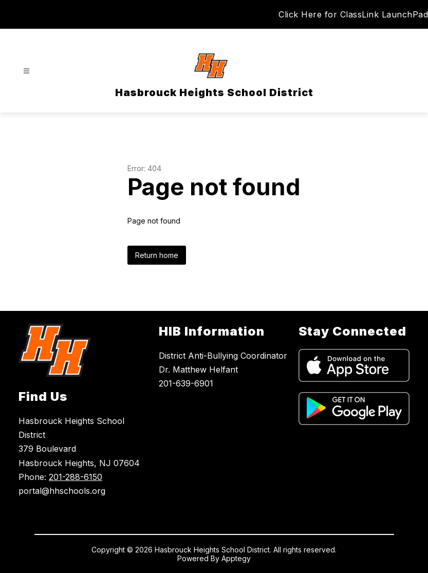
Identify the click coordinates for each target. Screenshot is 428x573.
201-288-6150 (75, 477)
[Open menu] (26, 71)
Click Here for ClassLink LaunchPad (353, 14)
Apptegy (236, 558)
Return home (156, 255)
